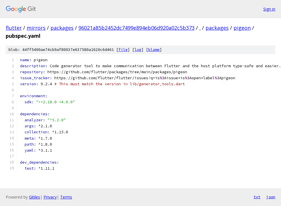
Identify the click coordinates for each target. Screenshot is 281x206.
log (137, 49)
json (270, 196)
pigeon (242, 27)
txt (257, 196)
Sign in (269, 9)
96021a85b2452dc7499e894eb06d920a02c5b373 (136, 27)
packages (62, 27)
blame (154, 49)
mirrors (36, 27)
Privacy (50, 197)
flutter (14, 27)
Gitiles (34, 197)
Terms (66, 197)
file (123, 49)
